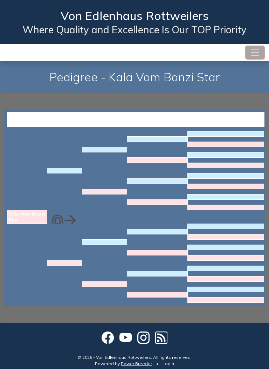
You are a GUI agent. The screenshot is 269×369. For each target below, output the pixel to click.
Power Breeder (136, 363)
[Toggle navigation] (255, 53)
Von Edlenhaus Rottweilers (135, 15)
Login (168, 363)
